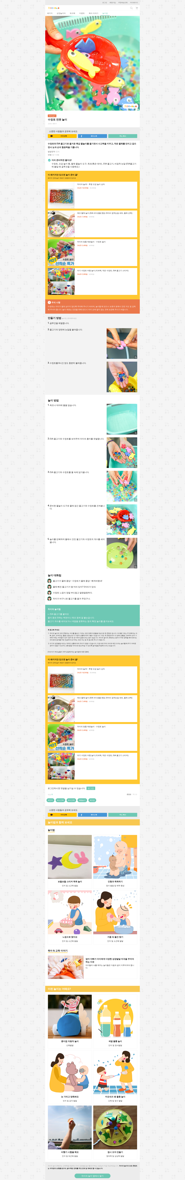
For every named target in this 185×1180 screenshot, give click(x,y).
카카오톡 (58, 136)
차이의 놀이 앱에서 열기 (92, 1175)
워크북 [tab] (72, 13)
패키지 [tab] (50, 13)
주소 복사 (122, 136)
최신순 (135, 794)
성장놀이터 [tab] (61, 13)
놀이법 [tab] (105, 13)
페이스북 (89, 136)
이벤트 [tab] (82, 13)
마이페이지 (134, 2)
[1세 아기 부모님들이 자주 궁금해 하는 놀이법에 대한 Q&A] (68, 652)
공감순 (129, 794)
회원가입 (113, 2)
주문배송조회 (123, 2)
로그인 (104, 2)
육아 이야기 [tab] (93, 13)
